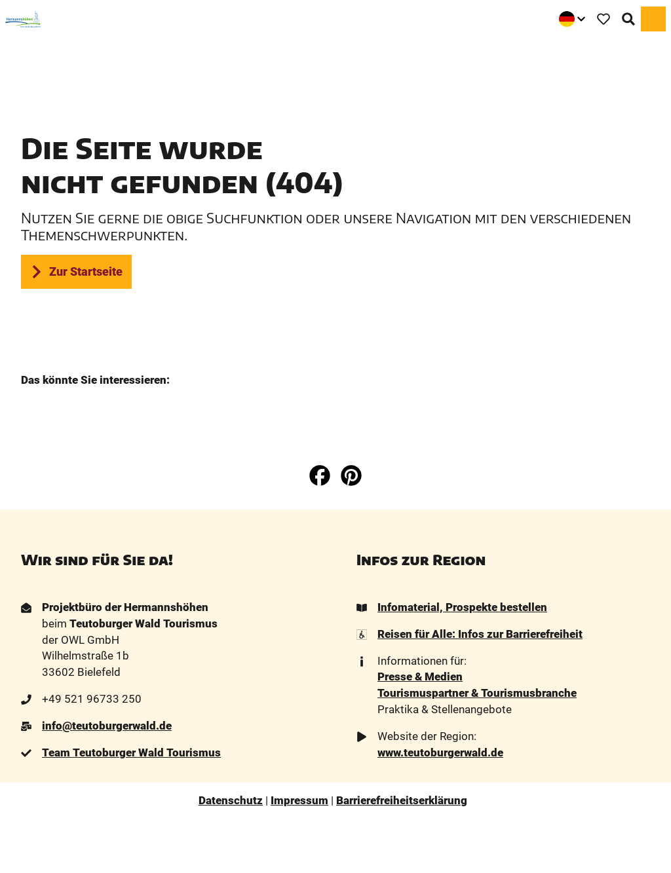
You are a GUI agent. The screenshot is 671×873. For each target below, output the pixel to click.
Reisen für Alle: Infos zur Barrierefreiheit (480, 634)
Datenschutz (231, 800)
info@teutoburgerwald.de (107, 726)
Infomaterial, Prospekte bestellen (462, 607)
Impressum (299, 800)
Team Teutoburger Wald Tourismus (131, 753)
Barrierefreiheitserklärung (401, 800)
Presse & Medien (420, 677)
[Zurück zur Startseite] (23, 19)
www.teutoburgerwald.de (440, 753)
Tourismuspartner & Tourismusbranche (477, 693)
